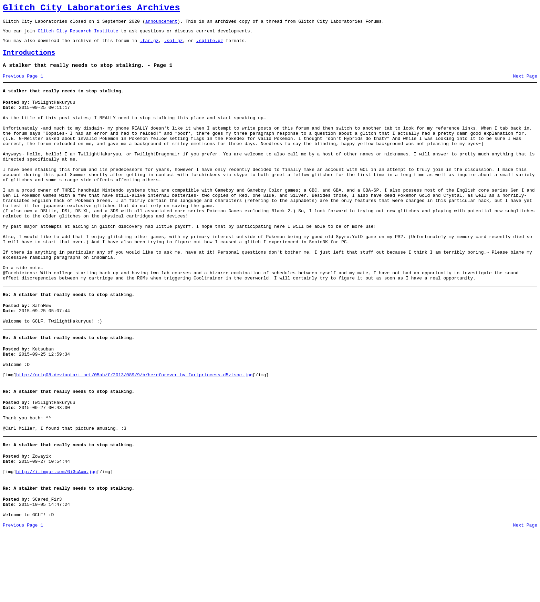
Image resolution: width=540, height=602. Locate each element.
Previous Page (20, 84)
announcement (161, 24)
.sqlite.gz (209, 45)
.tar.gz (149, 45)
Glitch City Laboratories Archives (91, 9)
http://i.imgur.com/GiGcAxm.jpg (56, 537)
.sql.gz (173, 45)
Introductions (29, 59)
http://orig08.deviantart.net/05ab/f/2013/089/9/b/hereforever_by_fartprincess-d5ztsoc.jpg (134, 430)
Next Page (525, 84)
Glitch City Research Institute (78, 35)
